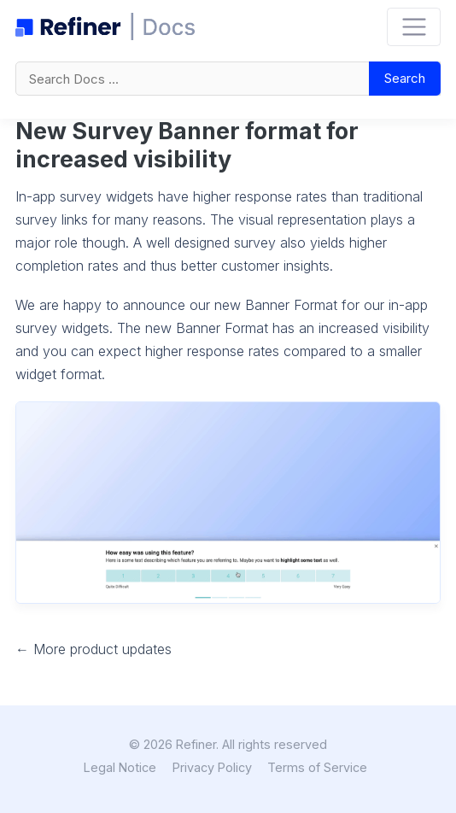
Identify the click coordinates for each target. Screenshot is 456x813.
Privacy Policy (212, 767)
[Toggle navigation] (414, 27)
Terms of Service (317, 767)
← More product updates (93, 649)
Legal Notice (120, 767)
